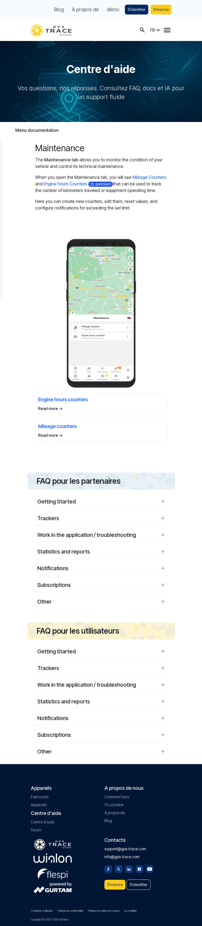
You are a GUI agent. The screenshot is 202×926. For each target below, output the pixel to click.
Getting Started (101, 501)
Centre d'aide (42, 822)
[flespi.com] (52, 873)
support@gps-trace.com (125, 848)
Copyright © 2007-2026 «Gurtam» (50, 919)
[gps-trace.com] (51, 30)
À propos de (85, 9)
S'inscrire (161, 9)
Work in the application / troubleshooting (101, 535)
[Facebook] (108, 868)
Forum (36, 830)
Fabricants (40, 796)
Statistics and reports (101, 551)
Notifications (101, 568)
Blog (59, 9)
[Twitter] (118, 868)
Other (101, 601)
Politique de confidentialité (70, 910)
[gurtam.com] (52, 858)
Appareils (39, 804)
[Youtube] (149, 868)
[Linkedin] (129, 868)
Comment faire (116, 796)
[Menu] (167, 30)
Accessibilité (130, 910)
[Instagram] (139, 868)
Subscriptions (101, 585)
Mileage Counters (149, 177)
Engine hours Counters (65, 184)
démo (113, 9)
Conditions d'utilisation (42, 910)
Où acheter (114, 804)
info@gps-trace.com (122, 856)
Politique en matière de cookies (104, 910)
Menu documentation (37, 130)
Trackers (101, 518)
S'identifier (137, 9)
